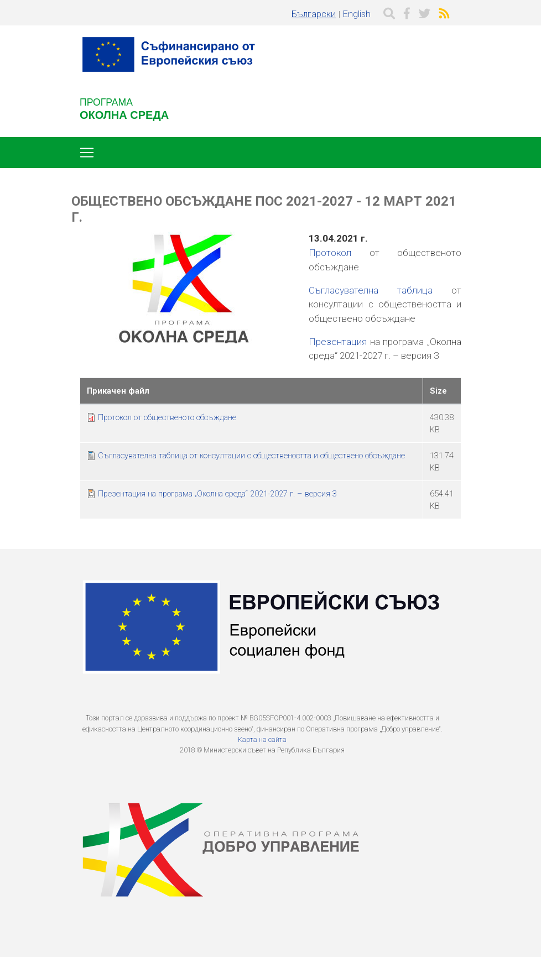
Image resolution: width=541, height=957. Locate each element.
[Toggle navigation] (86, 153)
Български (314, 14)
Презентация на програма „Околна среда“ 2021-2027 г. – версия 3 (217, 494)
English (357, 14)
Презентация (338, 341)
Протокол (330, 252)
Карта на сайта (262, 739)
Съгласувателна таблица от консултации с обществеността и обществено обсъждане (251, 456)
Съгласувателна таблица (371, 290)
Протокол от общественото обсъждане (167, 417)
